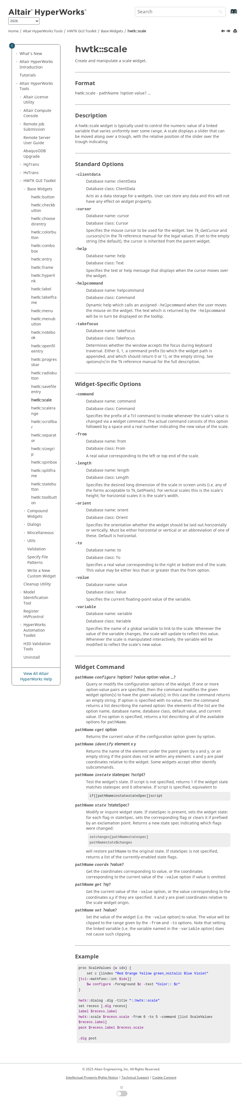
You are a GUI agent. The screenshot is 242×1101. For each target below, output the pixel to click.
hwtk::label (41, 289)
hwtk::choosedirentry (43, 221)
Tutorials (28, 75)
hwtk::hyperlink (43, 278)
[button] (17, 54)
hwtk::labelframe (44, 300)
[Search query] (180, 12)
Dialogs (34, 524)
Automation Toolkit (34, 630)
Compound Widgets (37, 513)
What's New (31, 54)
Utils (31, 541)
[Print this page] (235, 31)
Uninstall (31, 657)
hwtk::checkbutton (43, 208)
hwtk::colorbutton (43, 235)
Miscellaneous (40, 533)
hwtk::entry (41, 259)
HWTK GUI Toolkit (82, 31)
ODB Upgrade (34, 153)
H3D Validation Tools (37, 646)
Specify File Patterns (37, 560)
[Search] (219, 12)
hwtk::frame (42, 267)
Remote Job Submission (34, 127)
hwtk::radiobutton (44, 376)
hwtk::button (43, 197)
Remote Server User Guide (36, 140)
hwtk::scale (136, 31)
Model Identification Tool (35, 597)
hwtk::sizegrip (43, 451)
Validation (36, 549)
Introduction (36, 64)
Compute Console (37, 113)
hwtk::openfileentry (43, 348)
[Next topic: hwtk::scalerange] (229, 31)
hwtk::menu (42, 311)
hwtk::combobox (43, 248)
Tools (43, 31)
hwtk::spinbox (44, 462)
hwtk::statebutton (43, 487)
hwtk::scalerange (43, 411)
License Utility (35, 100)
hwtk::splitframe (43, 473)
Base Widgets (112, 31)
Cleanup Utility (37, 584)
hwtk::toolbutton (44, 500)
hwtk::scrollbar (44, 424)
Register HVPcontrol (33, 614)
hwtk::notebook (43, 335)
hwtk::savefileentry (43, 389)
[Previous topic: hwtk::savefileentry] (223, 31)
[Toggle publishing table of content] (12, 46)
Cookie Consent (164, 1077)
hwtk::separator (43, 438)
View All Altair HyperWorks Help (36, 676)
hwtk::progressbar (44, 362)
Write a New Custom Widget (41, 573)
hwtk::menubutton (43, 321)
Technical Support (135, 1077)
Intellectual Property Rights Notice (92, 1077)
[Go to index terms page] (228, 14)
